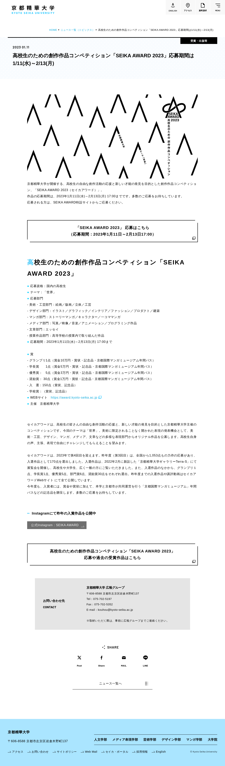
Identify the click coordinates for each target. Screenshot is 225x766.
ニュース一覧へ (123, 683)
